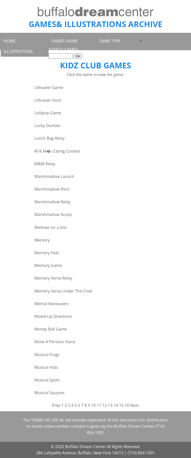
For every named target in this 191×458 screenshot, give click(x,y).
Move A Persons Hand (54, 341)
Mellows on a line (50, 227)
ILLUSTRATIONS (18, 51)
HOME (10, 41)
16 (127, 405)
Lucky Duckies (47, 125)
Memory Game (48, 265)
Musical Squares (49, 392)
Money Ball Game (50, 329)
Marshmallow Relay (52, 202)
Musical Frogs (46, 354)
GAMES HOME (64, 41)
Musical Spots (47, 380)
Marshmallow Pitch (52, 189)
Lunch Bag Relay (49, 138)
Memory (42, 240)
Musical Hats (46, 367)
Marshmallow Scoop (53, 214)
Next (134, 405)
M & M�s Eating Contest (57, 151)
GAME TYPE (109, 41)
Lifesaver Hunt (47, 100)
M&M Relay (44, 164)
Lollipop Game (47, 113)
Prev (56, 405)
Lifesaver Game (48, 87)
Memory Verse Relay (53, 278)
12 (104, 405)
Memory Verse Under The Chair (63, 291)
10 (93, 405)
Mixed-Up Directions (53, 316)
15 (121, 405)
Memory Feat (46, 252)
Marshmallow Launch (54, 176)
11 (99, 405)
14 (115, 405)
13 (110, 405)
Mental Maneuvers (51, 303)
